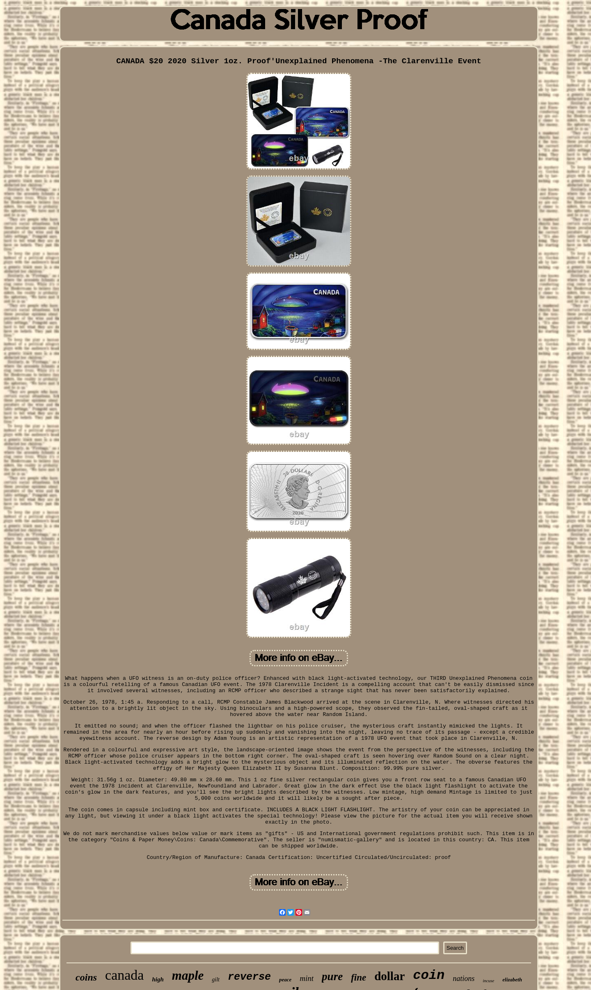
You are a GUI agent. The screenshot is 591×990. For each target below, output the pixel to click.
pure (332, 976)
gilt (216, 979)
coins (86, 977)
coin (428, 975)
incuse (488, 980)
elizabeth (512, 979)
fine (358, 977)
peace (285, 979)
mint (307, 978)
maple (188, 975)
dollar (389, 976)
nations (463, 978)
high (157, 979)
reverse (249, 977)
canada (124, 975)
